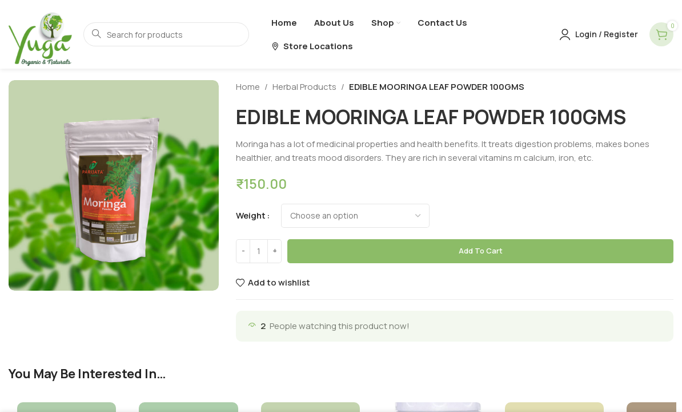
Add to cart (481, 250)
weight (251, 215)
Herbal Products (304, 87)
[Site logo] (40, 33)
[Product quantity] (258, 251)
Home (248, 87)
